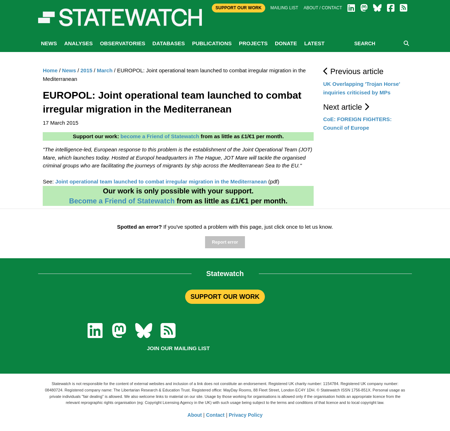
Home (50, 70)
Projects (253, 43)
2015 (86, 70)
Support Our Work (238, 7)
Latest (314, 43)
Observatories (122, 43)
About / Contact (323, 7)
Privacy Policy (246, 415)
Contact (215, 415)
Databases (168, 43)
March (104, 70)
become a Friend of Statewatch (160, 136)
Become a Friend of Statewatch (122, 201)
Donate (286, 43)
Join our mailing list (178, 348)
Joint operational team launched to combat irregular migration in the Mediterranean (161, 181)
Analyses (78, 43)
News (49, 43)
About (195, 415)
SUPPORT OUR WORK (225, 296)
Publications (211, 43)
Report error (225, 242)
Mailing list (284, 7)
